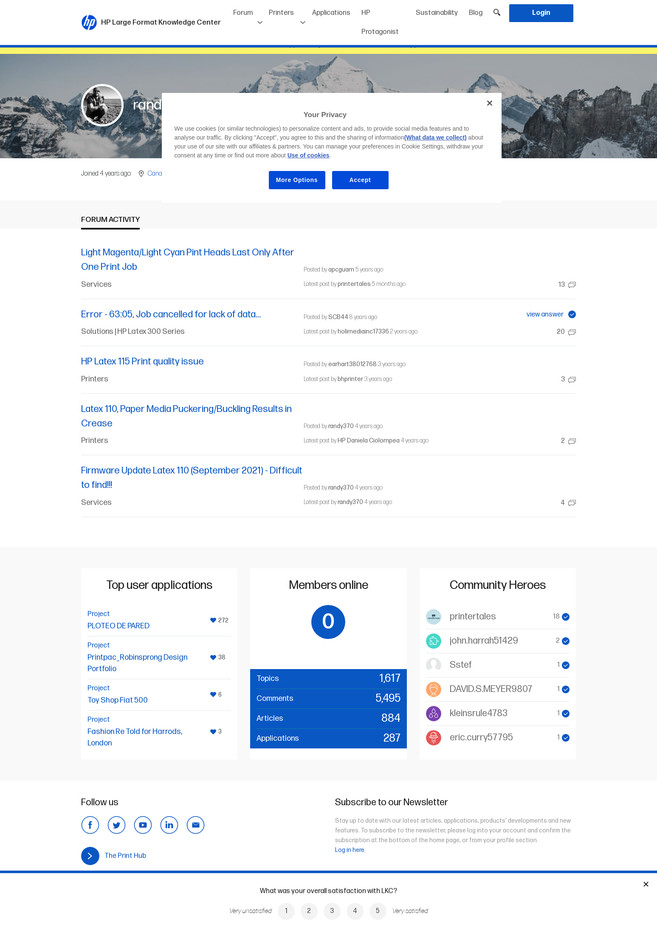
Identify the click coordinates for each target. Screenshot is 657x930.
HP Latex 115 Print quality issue (142, 361)
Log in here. (350, 850)
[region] (332, 148)
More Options (297, 179)
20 (566, 332)
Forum (243, 13)
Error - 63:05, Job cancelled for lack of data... (171, 314)
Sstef (461, 665)
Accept (360, 179)
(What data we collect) (435, 137)
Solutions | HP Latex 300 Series (133, 331)
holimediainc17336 (363, 331)
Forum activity (110, 219)
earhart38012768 (352, 364)
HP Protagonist (380, 22)
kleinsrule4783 (479, 713)
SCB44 (338, 317)
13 (567, 285)
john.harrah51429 (484, 641)
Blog (475, 13)
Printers (281, 13)
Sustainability (437, 13)
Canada (158, 174)
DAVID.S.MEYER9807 (491, 689)
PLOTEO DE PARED (118, 626)
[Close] (489, 103)
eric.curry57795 (481, 737)
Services (96, 284)
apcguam (341, 269)
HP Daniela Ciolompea (369, 440)
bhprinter (350, 379)
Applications (331, 13)
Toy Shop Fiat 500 (117, 700)
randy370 (341, 426)
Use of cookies (309, 155)
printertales (354, 284)
